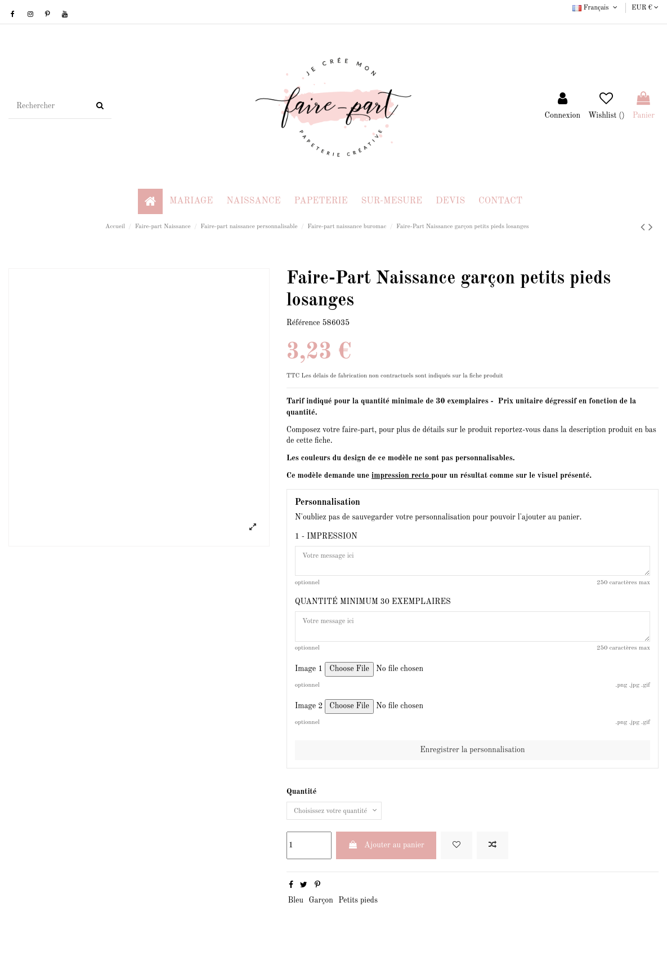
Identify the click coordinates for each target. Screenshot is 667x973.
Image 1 (309, 677)
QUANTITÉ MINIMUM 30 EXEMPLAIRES (373, 606)
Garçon (320, 912)
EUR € (645, 8)
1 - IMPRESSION (326, 536)
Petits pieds (358, 912)
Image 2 (309, 714)
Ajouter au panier (386, 856)
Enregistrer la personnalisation (472, 758)
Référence (303, 323)
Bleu (295, 912)
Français (595, 8)
